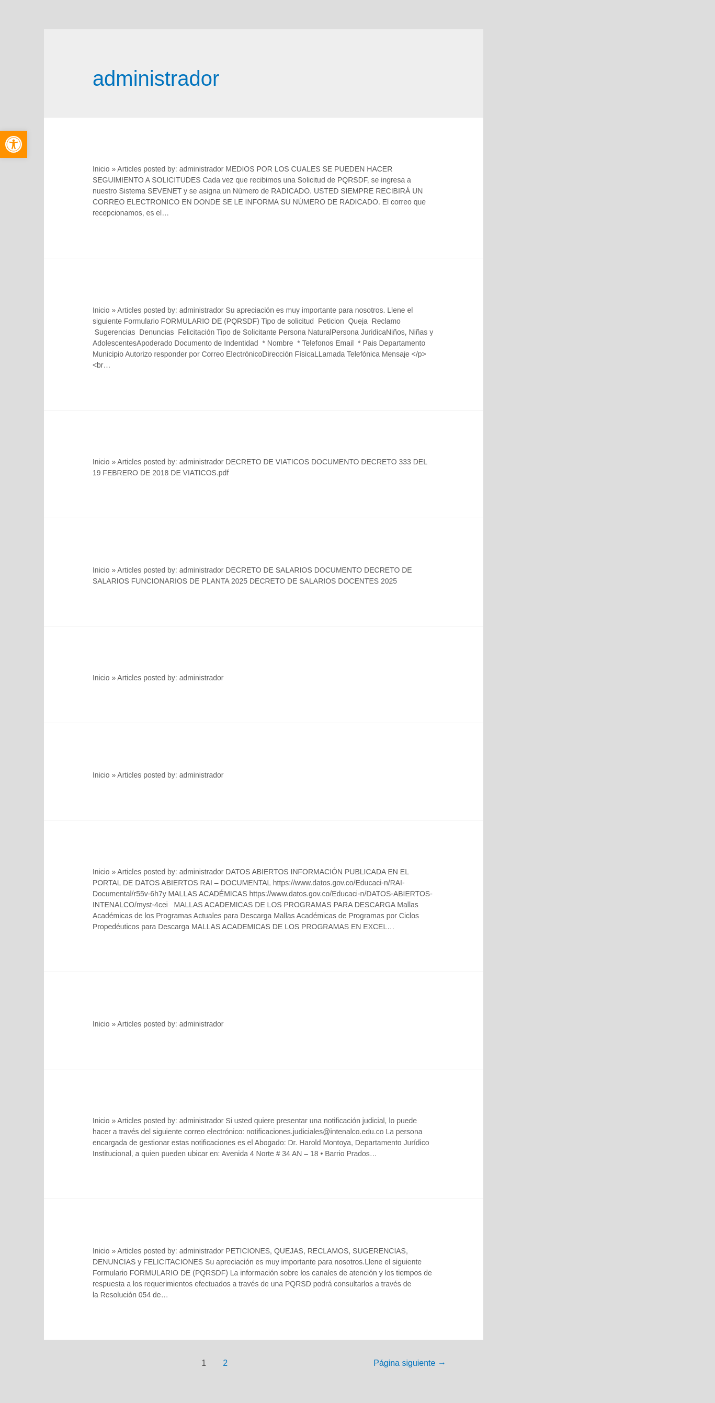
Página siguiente (409, 1363)
